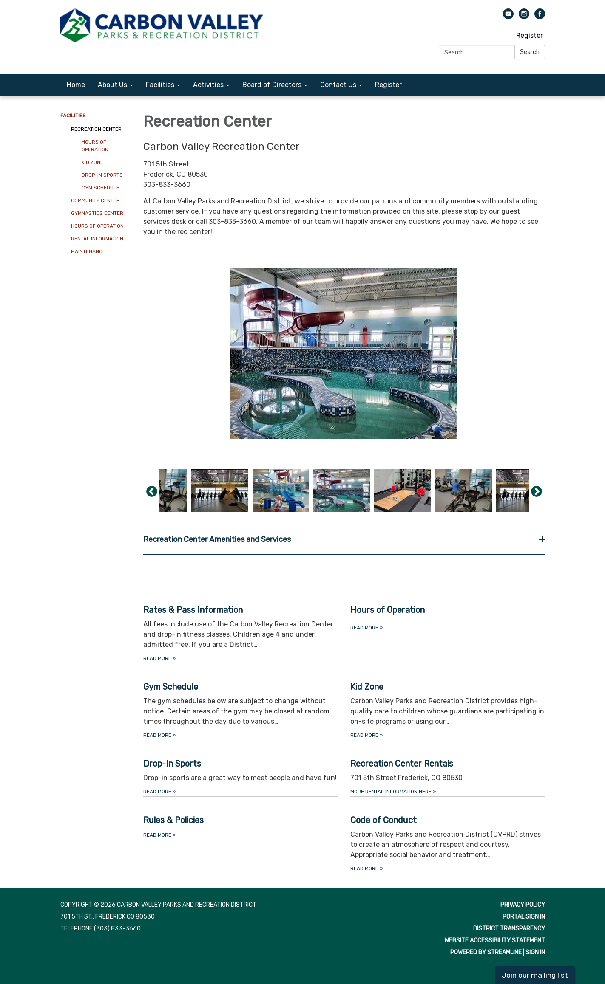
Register (529, 35)
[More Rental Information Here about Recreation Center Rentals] (447, 768)
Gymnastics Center (97, 213)
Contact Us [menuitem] (338, 85)
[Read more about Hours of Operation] (447, 624)
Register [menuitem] (388, 85)
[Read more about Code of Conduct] (447, 834)
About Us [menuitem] (112, 85)
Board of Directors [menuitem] (271, 85)
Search (530, 52)
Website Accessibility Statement (494, 940)
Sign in (535, 952)
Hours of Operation (95, 145)
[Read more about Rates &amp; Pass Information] (240, 624)
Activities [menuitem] (208, 85)
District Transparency (509, 928)
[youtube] (508, 17)
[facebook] (539, 17)
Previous (151, 491)
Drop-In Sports (102, 175)
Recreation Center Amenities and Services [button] (218, 539)
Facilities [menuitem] (160, 85)
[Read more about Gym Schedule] (240, 701)
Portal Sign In (524, 916)
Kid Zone (92, 162)
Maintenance (88, 251)
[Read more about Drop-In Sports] (240, 768)
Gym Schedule (100, 188)
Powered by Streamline (486, 952)
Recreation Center (96, 129)
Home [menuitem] (76, 85)
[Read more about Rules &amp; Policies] (240, 834)
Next (536, 491)
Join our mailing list (535, 975)
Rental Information (97, 239)
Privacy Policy (522, 904)
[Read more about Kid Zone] (447, 701)
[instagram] (524, 17)
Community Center (95, 200)
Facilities (73, 115)
